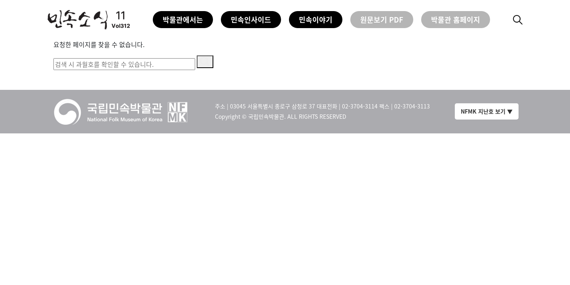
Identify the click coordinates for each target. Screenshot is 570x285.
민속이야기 (315, 19)
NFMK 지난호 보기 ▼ (487, 111)
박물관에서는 (183, 19)
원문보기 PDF (381, 19)
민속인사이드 (251, 19)
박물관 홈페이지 (455, 19)
